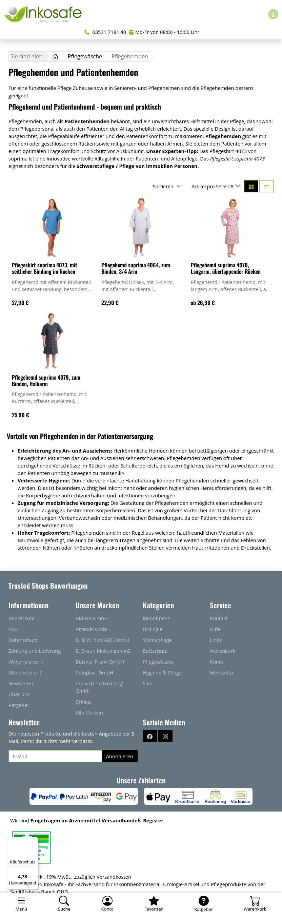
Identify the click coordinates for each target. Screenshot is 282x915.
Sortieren (163, 186)
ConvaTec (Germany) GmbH (99, 687)
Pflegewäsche (158, 661)
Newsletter (21, 683)
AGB (13, 629)
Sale (147, 683)
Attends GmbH (93, 629)
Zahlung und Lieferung (34, 650)
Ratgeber (18, 705)
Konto (217, 661)
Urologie (152, 629)
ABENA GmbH (92, 618)
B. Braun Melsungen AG (103, 650)
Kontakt (219, 618)
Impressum (21, 618)
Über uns (19, 694)
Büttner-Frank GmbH (100, 661)
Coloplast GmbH (94, 672)
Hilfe (215, 629)
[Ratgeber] (203, 904)
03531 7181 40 (105, 31)
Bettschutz (155, 650)
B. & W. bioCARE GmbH (102, 639)
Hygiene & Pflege (162, 672)
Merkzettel (222, 672)
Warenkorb (223, 650)
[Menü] (34, 841)
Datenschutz (22, 639)
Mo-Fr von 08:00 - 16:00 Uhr (164, 31)
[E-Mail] (55, 756)
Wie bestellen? (25, 672)
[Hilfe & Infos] (273, 14)
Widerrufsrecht (25, 661)
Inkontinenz (156, 618)
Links (216, 639)
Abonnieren (119, 756)
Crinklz (83, 701)
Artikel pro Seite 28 (213, 186)
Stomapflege (157, 639)
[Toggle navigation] (21, 904)
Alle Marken (89, 712)
